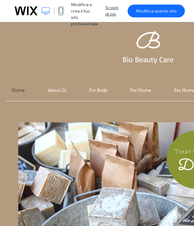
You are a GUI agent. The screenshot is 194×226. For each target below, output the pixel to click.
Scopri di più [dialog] (111, 11)
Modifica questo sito (156, 11)
